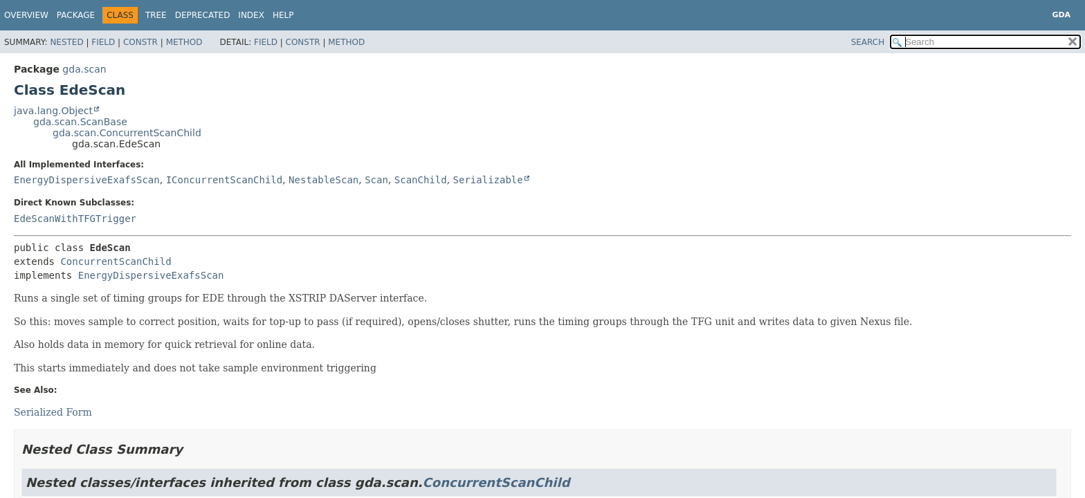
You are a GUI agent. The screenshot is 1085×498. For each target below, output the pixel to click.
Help (283, 15)
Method (184, 42)
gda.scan (84, 69)
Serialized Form (53, 412)
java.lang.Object (53, 110)
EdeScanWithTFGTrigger (75, 218)
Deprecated (202, 15)
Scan (376, 179)
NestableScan (323, 179)
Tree (156, 15)
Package (76, 15)
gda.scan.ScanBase (80, 121)
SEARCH (868, 42)
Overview (26, 15)
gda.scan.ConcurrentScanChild (127, 132)
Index (251, 15)
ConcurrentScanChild (115, 261)
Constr (140, 42)
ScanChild (420, 179)
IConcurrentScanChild (224, 179)
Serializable (488, 179)
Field (103, 42)
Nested (66, 42)
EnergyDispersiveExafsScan (87, 179)
